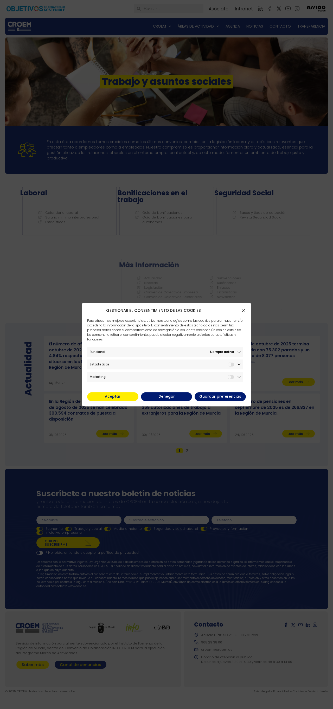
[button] (243, 310)
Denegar (166, 396)
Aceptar (112, 396)
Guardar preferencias (220, 396)
